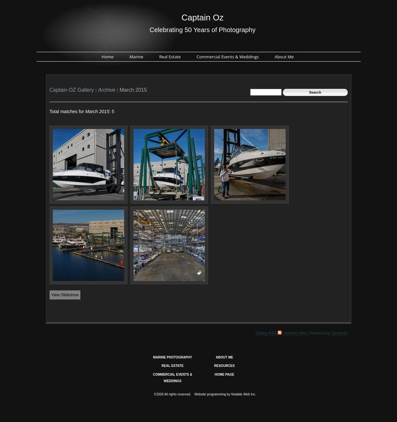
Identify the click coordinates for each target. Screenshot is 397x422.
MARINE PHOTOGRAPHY (172, 357)
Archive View (296, 333)
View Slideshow (65, 295)
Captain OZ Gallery (72, 90)
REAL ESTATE (173, 366)
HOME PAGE (224, 374)
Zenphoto (339, 333)
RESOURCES (224, 366)
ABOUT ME (224, 357)
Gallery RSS (268, 333)
